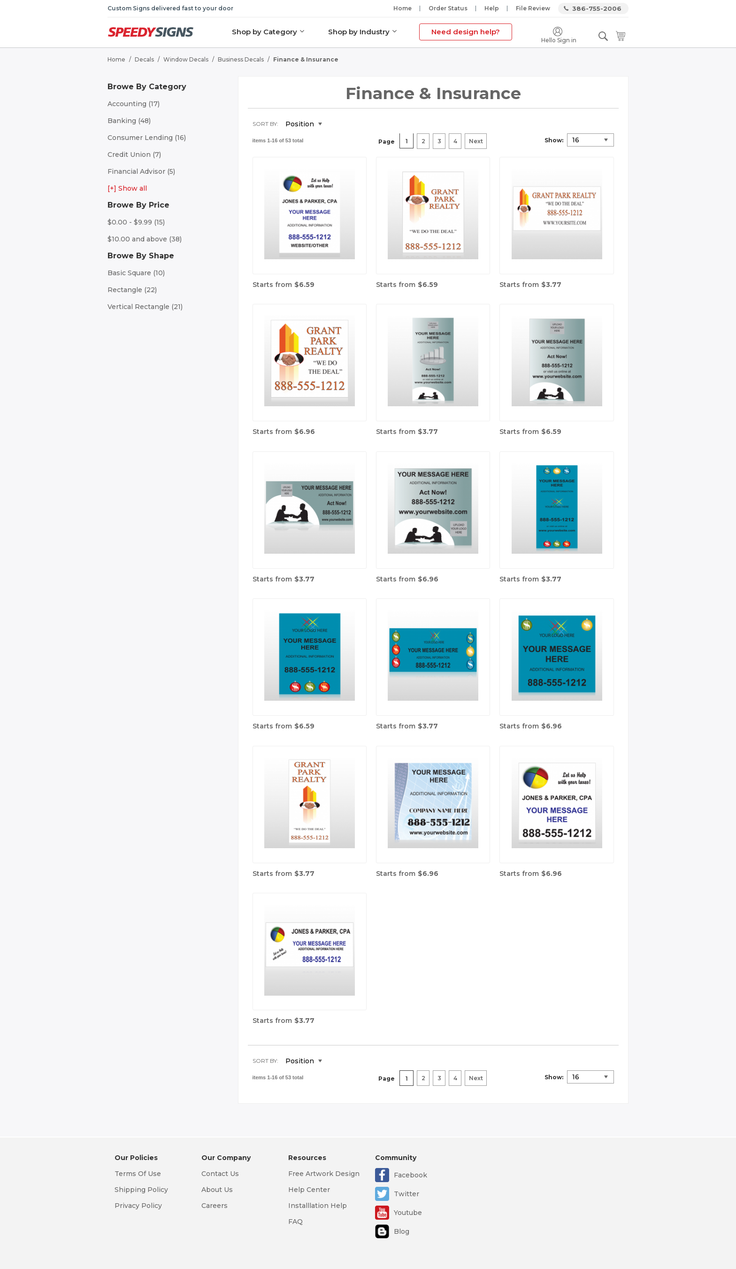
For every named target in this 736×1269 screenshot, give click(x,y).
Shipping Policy (141, 1189)
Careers (214, 1205)
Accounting (133, 103)
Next (476, 141)
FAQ (295, 1221)
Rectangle (132, 289)
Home (402, 8)
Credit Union (134, 154)
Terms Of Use (138, 1173)
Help (491, 8)
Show (553, 139)
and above (144, 238)
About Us (217, 1189)
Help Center (309, 1189)
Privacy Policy (138, 1205)
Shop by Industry (359, 31)
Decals (144, 58)
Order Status (448, 8)
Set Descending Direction (336, 124)
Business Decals (241, 58)
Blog (401, 1231)
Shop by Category (264, 31)
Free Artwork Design (324, 1173)
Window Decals (185, 58)
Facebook (410, 1175)
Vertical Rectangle (145, 306)
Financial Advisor (141, 170)
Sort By (265, 123)
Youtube (408, 1212)
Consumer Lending (146, 137)
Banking (129, 120)
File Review (533, 8)
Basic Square (136, 272)
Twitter (406, 1194)
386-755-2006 (596, 8)
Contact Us (220, 1173)
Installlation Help (317, 1205)
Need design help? (465, 31)
